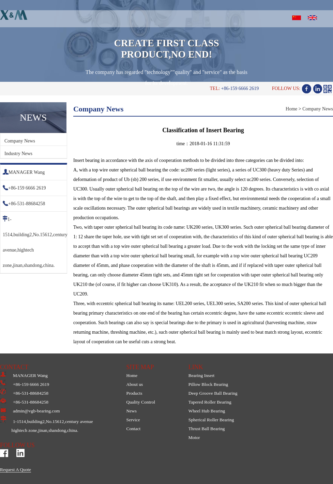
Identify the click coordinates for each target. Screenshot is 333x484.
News (131, 410)
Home (291, 108)
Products (134, 393)
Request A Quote (15, 469)
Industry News (18, 153)
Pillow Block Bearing (208, 384)
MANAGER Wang (24, 172)
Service (133, 419)
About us (134, 384)
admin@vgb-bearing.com (30, 410)
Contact (133, 428)
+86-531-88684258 (24, 203)
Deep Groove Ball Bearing (213, 393)
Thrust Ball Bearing (206, 428)
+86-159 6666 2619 (24, 188)
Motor (194, 437)
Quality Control (140, 402)
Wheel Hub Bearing (206, 410)
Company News (19, 140)
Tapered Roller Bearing (209, 402)
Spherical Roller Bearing (211, 419)
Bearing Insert (201, 375)
